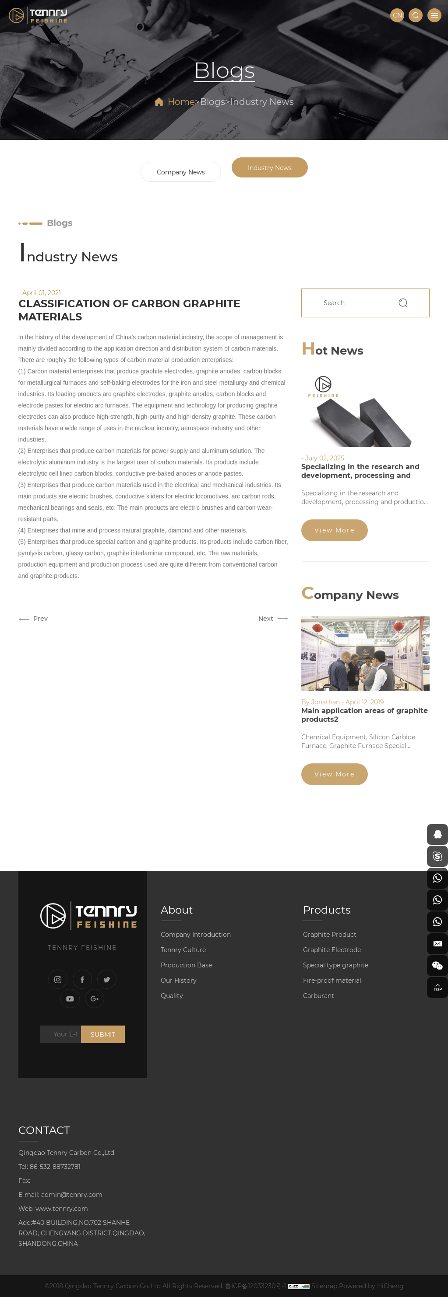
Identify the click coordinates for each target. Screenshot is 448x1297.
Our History (179, 980)
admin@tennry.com (71, 1195)
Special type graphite (335, 965)
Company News (181, 172)
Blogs (212, 102)
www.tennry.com (61, 1209)
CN (397, 15)
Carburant (318, 996)
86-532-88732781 (55, 1167)
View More (334, 526)
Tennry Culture (183, 950)
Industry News (262, 102)
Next (265, 615)
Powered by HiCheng (371, 1286)
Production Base (186, 965)
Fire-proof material (332, 980)
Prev (40, 615)
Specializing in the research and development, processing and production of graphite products (360, 471)
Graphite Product (329, 935)
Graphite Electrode (332, 950)
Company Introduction (196, 935)
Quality (172, 996)
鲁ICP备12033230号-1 (255, 1286)
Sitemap (324, 1286)
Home (181, 102)
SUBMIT (103, 1035)
